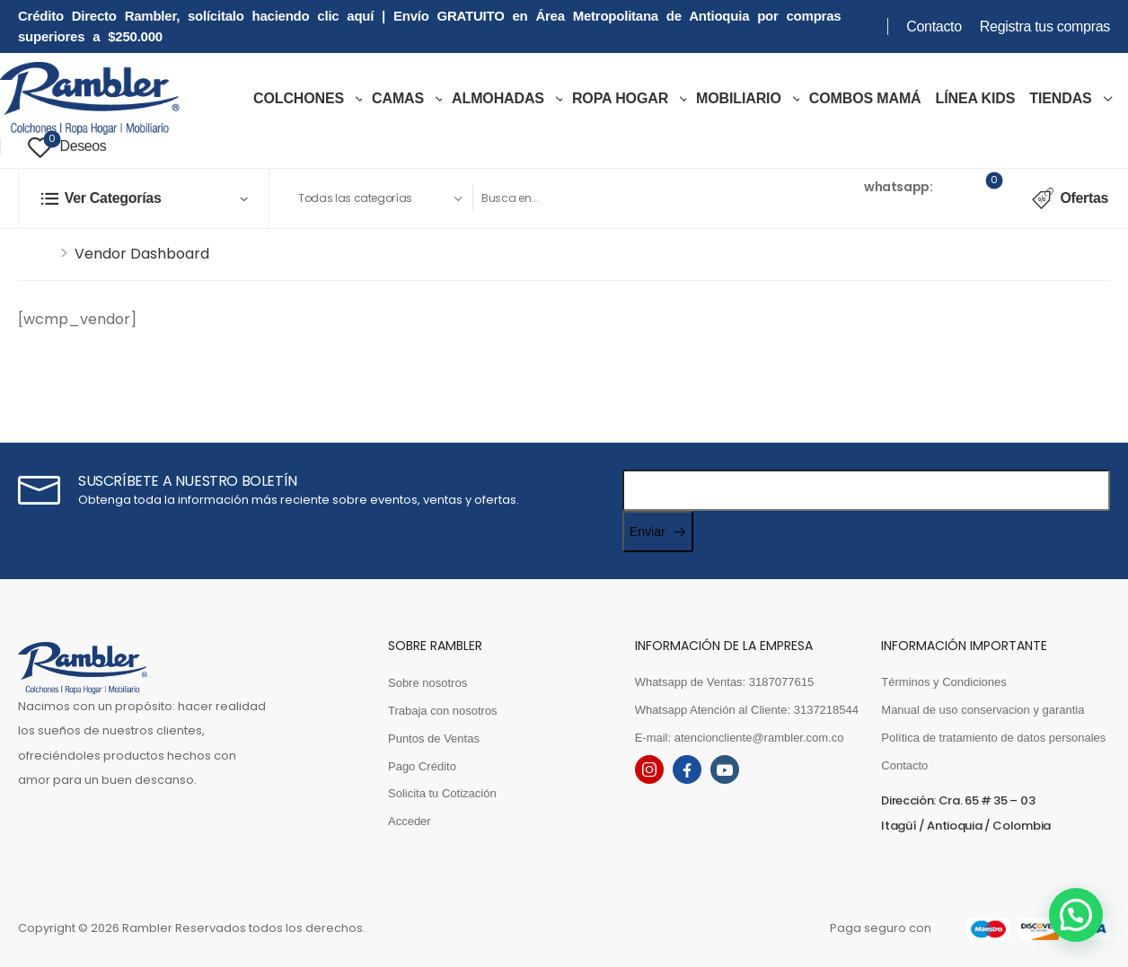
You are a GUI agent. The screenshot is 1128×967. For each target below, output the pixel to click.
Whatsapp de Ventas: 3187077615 (725, 682)
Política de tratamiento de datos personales (993, 737)
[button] (1076, 915)
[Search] (596, 198)
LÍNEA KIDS (976, 98)
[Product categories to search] (379, 198)
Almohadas (498, 98)
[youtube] (724, 769)
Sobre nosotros (427, 683)
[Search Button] (739, 198)
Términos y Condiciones (943, 682)
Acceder (409, 821)
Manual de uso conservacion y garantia (982, 709)
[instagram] (649, 769)
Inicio (36, 253)
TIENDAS (1060, 98)
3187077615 (855, 209)
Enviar (647, 531)
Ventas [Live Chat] (839, 186)
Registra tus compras (1045, 26)
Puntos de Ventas (434, 738)
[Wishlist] (67, 147)
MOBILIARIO (738, 98)
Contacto (934, 26)
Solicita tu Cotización (442, 793)
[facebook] (687, 769)
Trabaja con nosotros (443, 710)
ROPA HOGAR (620, 98)
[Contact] (805, 198)
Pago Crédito (422, 766)
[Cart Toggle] (982, 198)
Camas (398, 98)
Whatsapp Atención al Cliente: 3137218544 (747, 709)
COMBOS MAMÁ (865, 98)
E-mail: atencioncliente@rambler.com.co (739, 737)
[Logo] (90, 98)
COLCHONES (298, 98)
